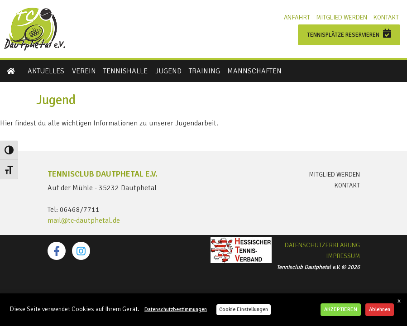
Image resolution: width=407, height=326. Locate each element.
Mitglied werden (341, 17)
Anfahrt (297, 17)
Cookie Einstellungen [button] (243, 309)
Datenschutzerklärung (322, 245)
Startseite (11, 71)
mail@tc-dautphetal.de (84, 220)
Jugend (168, 71)
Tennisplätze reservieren (349, 33)
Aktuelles (46, 71)
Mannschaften (254, 71)
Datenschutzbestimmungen (175, 309)
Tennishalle (125, 71)
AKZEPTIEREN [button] (340, 309)
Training (204, 71)
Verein (84, 71)
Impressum (343, 256)
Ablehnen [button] (379, 309)
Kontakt (386, 17)
